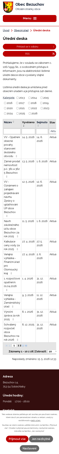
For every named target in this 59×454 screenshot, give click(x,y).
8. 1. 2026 (27, 311)
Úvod (6, 30)
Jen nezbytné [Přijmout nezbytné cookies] (41, 439)
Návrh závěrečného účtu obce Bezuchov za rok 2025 (11, 229)
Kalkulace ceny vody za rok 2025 (12, 245)
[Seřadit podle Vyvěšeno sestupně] (24, 126)
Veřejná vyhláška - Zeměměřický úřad (12, 301)
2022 (34, 108)
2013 (22, 97)
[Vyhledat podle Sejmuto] (42, 131)
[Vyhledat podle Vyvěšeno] (28, 131)
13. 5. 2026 (28, 161)
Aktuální (54, 137)
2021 (22, 108)
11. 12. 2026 (40, 297)
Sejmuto (42, 122)
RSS (40, 53)
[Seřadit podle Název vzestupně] (13, 121)
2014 (34, 97)
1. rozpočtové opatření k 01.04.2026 (12, 284)
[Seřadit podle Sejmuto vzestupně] (38, 125)
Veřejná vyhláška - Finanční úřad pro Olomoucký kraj (12, 264)
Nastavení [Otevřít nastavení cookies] (29, 448)
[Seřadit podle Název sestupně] (13, 122)
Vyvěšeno (28, 122)
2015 (46, 97)
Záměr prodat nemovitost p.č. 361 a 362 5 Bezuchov (12, 169)
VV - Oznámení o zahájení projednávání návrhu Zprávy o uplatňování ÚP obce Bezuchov (11, 198)
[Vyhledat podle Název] (12, 131)
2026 (34, 113)
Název (8, 122)
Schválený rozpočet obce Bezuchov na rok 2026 (11, 332)
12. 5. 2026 (28, 181)
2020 (10, 108)
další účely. (36, 420)
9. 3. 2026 (27, 295)
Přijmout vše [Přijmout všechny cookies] (17, 439)
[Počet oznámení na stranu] (53, 351)
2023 (46, 108)
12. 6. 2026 (40, 183)
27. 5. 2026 (40, 243)
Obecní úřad (21, 30)
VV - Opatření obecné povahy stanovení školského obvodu (12, 147)
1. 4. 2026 (27, 278)
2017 (21, 103)
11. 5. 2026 (28, 221)
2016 (9, 103)
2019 (46, 103)
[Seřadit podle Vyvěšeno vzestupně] (24, 125)
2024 (10, 113)
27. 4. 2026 (28, 241)
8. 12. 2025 (28, 324)
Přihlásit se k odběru (36, 46)
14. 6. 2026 (40, 139)
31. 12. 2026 (40, 280)
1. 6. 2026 (42, 161)
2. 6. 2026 (40, 256)
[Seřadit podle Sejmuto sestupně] (38, 126)
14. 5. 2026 (28, 137)
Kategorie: (9, 97)
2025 (22, 113)
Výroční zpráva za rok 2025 (12, 315)
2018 (34, 103)
